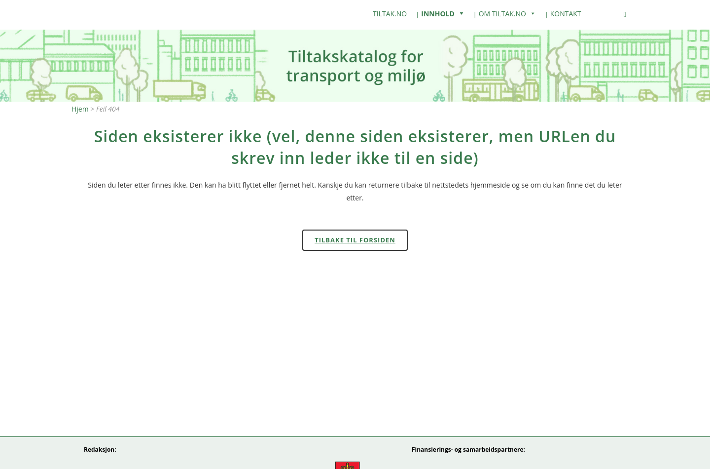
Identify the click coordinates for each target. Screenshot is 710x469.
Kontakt (565, 13)
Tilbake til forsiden (355, 239)
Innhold (438, 13)
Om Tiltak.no (502, 13)
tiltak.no (390, 13)
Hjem (80, 109)
